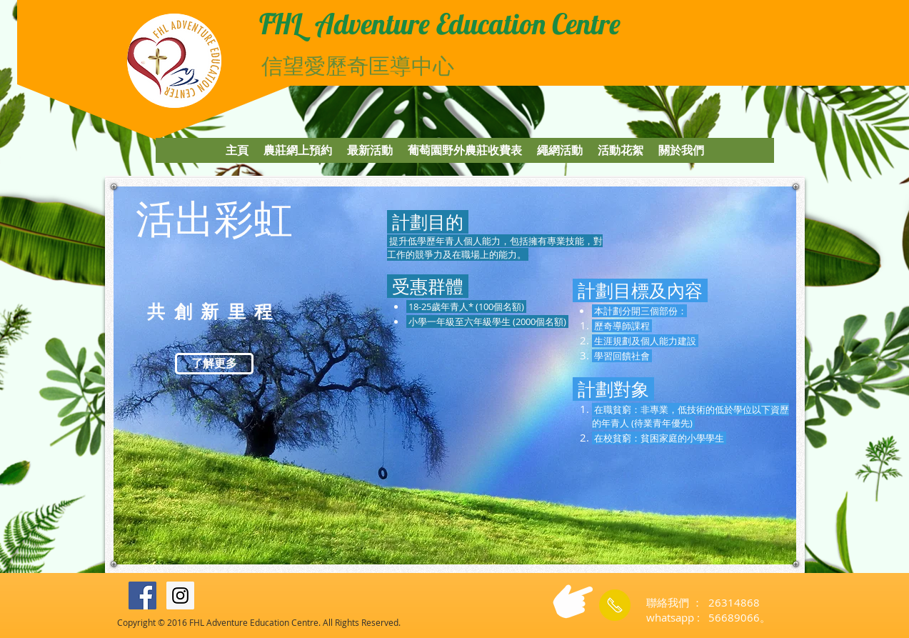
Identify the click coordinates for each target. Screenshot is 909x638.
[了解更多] (214, 363)
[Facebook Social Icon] (142, 595)
